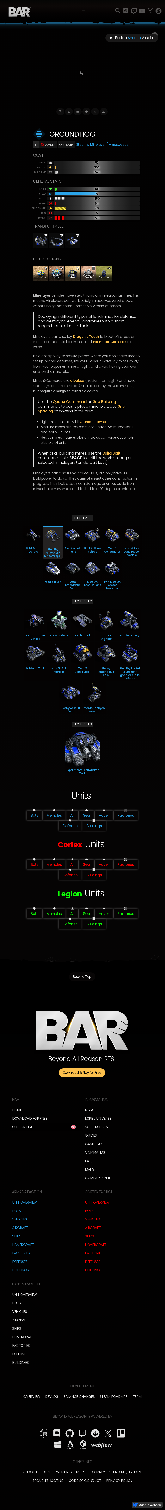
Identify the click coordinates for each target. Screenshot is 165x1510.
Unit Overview (24, 1202)
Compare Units (98, 1177)
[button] (83, 10)
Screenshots (96, 1127)
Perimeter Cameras (109, 341)
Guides (91, 1135)
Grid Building (104, 401)
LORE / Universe (98, 1118)
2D (103, 112)
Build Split (111, 453)
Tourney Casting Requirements (117, 1472)
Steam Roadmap (114, 1396)
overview (31, 1396)
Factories (21, 1253)
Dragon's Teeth (86, 336)
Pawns (100, 421)
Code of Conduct (85, 1480)
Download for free (29, 1118)
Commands (95, 1152)
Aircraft (20, 1227)
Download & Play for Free (82, 1072)
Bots (16, 1210)
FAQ (88, 1160)
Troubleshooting (48, 1480)
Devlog (51, 1396)
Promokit (28, 1472)
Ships (16, 1236)
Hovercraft (23, 1244)
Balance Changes (79, 1396)
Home (17, 1110)
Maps (89, 1169)
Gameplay (93, 1143)
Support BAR (23, 1127)
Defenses (20, 1261)
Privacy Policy (119, 1480)
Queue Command (70, 401)
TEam (137, 1396)
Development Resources (63, 1472)
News (89, 1110)
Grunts (85, 421)
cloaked (77, 380)
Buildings (20, 1270)
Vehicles (19, 1219)
